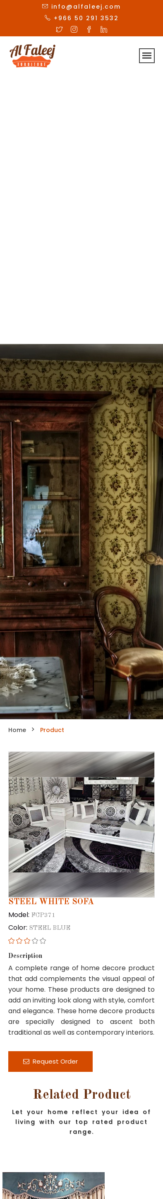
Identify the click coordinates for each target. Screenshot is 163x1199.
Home (17, 730)
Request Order (50, 1061)
